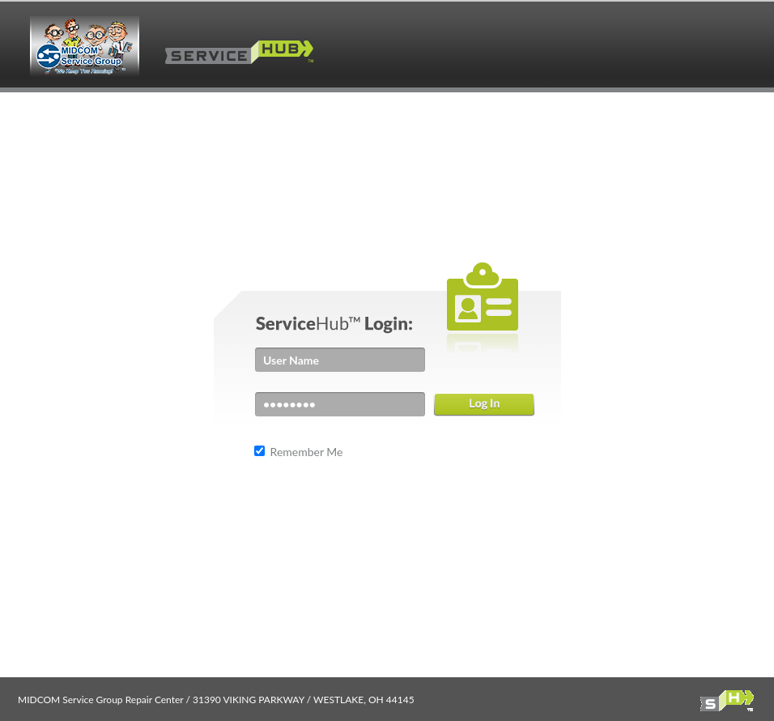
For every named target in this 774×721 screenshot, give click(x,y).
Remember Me (305, 452)
